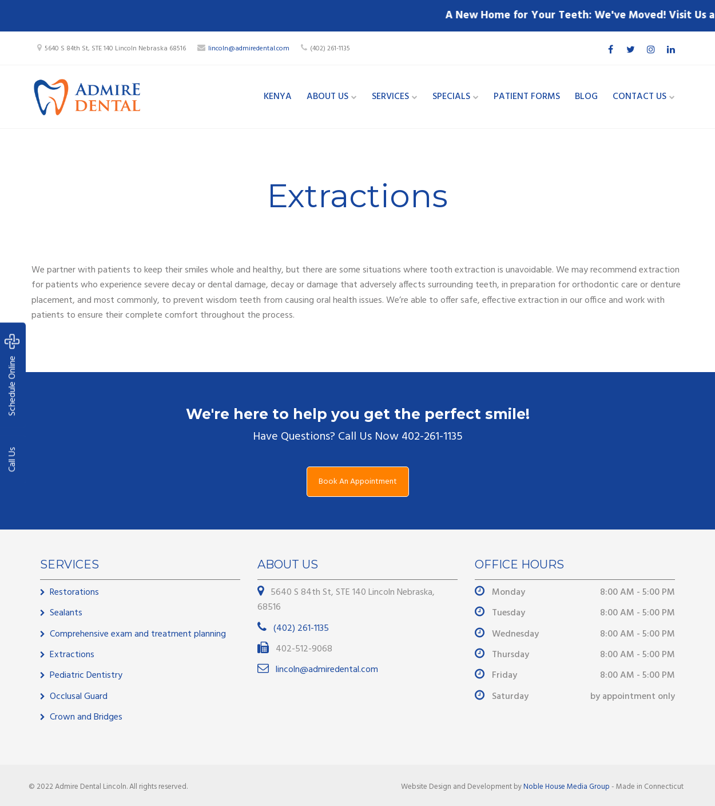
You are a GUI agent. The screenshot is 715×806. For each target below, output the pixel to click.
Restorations (74, 592)
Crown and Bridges (86, 717)
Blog (586, 96)
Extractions (72, 654)
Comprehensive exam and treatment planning (138, 634)
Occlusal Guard (79, 696)
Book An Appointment (358, 481)
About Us (327, 96)
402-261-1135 (432, 437)
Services (390, 96)
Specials (451, 96)
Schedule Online (12, 375)
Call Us (12, 459)
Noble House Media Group (566, 787)
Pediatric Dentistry (86, 675)
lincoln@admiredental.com (248, 48)
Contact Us (639, 96)
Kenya (278, 96)
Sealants (66, 613)
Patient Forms (527, 96)
